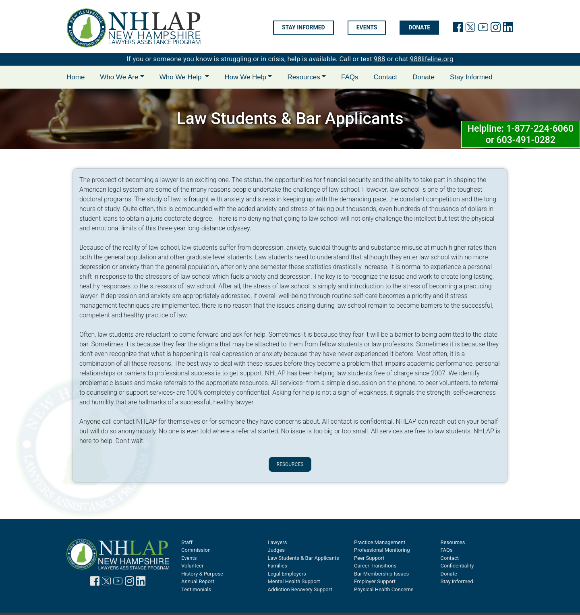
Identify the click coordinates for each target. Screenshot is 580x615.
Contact (385, 77)
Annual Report (197, 581)
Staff (187, 542)
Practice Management (379, 542)
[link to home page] (134, 28)
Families (278, 566)
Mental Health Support (294, 581)
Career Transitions (375, 566)
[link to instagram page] (496, 29)
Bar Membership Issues (381, 574)
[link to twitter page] (470, 29)
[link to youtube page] (483, 29)
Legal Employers (287, 574)
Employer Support (375, 581)
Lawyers (277, 542)
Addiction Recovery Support (300, 589)
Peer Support (369, 558)
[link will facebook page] (458, 29)
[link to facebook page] (94, 582)
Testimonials (196, 589)
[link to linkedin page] (508, 29)
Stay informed (303, 28)
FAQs (349, 77)
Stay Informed (471, 77)
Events (366, 28)
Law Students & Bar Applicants (303, 558)
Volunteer (192, 566)
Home (75, 77)
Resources (290, 464)
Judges (276, 550)
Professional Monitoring (382, 550)
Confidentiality (457, 566)
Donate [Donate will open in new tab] (419, 28)
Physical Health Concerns (384, 589)
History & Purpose (202, 574)
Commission (196, 550)
